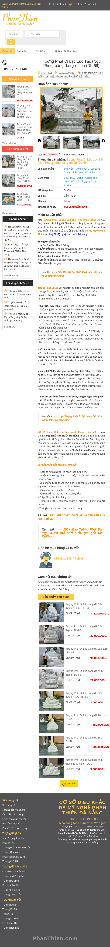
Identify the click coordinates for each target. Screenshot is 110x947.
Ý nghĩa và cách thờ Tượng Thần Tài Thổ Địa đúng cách (15, 305)
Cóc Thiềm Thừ (10, 923)
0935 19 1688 (60, 4)
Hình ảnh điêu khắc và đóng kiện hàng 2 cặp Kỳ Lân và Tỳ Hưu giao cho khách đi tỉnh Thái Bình (17, 263)
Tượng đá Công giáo (13, 876)
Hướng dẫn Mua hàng (66, 51)
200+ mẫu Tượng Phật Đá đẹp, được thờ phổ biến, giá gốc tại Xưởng (80, 181)
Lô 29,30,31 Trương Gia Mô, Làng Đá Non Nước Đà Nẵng (82, 831)
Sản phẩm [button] (23, 51)
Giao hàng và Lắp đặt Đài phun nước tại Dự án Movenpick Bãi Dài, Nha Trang (16, 249)
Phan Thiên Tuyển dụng (15, 828)
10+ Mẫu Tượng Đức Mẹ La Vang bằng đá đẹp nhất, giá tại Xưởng (16, 317)
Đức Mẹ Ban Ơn (11, 885)
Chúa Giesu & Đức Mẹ (14, 871)
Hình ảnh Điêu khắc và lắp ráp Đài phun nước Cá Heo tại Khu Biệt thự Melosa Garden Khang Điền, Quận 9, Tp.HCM (17, 233)
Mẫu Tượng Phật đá (13, 838)
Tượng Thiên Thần (12, 894)
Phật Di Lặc (8, 843)
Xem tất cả (69, 784)
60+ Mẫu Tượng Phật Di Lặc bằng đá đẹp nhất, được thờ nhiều (70, 74)
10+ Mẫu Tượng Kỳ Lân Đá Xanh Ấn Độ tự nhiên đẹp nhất (17, 294)
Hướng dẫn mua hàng (14, 809)
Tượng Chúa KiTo (11, 890)
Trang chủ (7, 51)
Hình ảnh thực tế (11, 823)
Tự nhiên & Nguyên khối (86, 4)
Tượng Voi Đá (9, 909)
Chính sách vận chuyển (14, 819)
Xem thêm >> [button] (9, 142)
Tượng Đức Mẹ (10, 880)
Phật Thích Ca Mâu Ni (13, 856)
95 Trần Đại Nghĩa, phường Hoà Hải (88, 839)
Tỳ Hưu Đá (8, 914)
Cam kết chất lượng (13, 814)
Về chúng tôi (9, 805)
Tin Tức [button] (40, 51)
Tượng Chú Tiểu (11, 861)
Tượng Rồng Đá (11, 927)
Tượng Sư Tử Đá (11, 918)
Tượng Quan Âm (11, 852)
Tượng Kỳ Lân (9, 904)
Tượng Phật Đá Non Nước (16, 847)
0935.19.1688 (16, 69)
